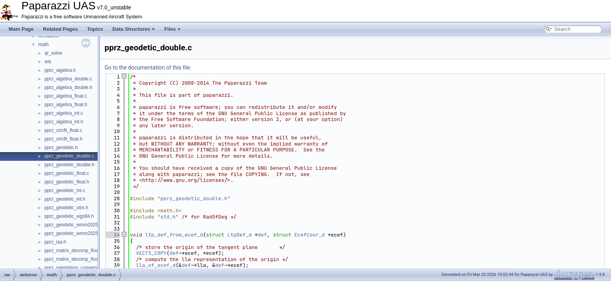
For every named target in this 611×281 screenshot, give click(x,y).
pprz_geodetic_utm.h (66, 207)
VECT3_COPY (151, 253)
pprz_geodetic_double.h (69, 164)
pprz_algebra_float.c (65, 96)
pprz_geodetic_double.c (69, 156)
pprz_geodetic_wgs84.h (69, 216)
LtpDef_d (239, 234)
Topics (95, 29)
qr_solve (53, 53)
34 (112, 234)
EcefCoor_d (309, 234)
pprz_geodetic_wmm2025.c (73, 225)
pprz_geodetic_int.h (64, 199)
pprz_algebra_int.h (63, 121)
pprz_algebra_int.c (63, 113)
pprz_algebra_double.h (68, 87)
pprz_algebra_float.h (65, 104)
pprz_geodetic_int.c (64, 190)
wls (47, 61)
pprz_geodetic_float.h (66, 182)
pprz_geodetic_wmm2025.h (73, 233)
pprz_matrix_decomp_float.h (73, 259)
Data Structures (133, 29)
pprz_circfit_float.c (63, 130)
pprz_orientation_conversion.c (75, 267)
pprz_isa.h (55, 242)
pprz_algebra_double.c (68, 79)
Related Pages (60, 29)
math (43, 44)
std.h (168, 216)
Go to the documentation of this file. (148, 67)
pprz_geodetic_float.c (66, 173)
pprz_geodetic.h (61, 147)
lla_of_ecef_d (156, 265)
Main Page (21, 29)
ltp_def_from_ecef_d (174, 234)
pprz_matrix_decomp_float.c (73, 250)
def (262, 234)
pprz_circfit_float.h (63, 139)
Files (172, 29)
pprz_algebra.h (60, 70)
